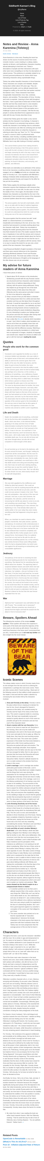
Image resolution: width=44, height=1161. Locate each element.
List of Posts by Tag (22, 20)
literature (15, 54)
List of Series (22, 22)
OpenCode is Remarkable (18, 1139)
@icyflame (22, 9)
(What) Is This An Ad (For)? (19, 1142)
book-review (7, 54)
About (22, 15)
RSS (22, 24)
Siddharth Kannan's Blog (22, 6)
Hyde (29, 27)
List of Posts (22, 18)
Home (22, 13)
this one (20, 319)
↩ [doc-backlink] (23, 1122)
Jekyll (23, 27)
